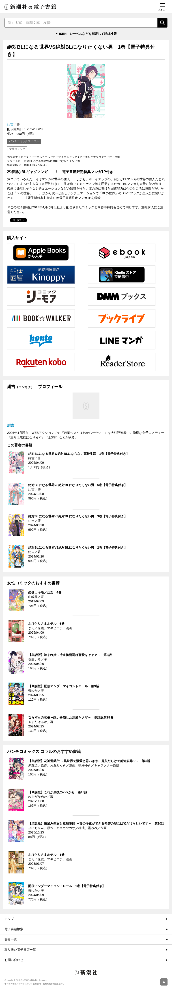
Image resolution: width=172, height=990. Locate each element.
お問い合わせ (13, 960)
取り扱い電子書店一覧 (20, 949)
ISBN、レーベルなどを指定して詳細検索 (88, 34)
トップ (9, 919)
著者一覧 (10, 939)
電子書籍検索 (13, 929)
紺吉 (10, 124)
